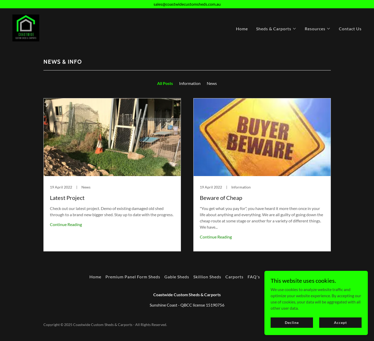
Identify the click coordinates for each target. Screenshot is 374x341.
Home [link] (242, 28)
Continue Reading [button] (66, 224)
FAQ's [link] (254, 276)
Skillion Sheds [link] (207, 276)
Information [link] (190, 83)
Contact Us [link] (350, 28)
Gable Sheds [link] (176, 276)
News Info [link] (274, 276)
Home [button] (95, 276)
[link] (25, 27)
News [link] (212, 83)
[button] (276, 29)
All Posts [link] (165, 83)
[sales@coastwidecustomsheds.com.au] (187, 4)
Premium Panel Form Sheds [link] (132, 276)
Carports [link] (234, 276)
